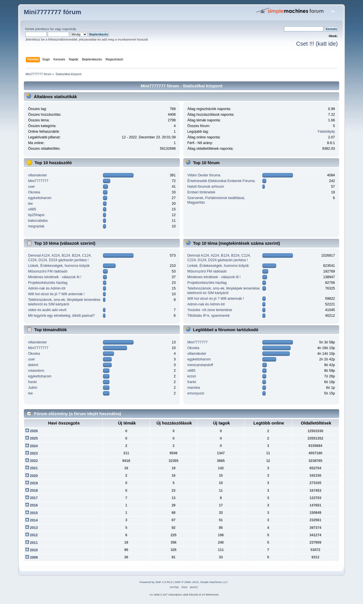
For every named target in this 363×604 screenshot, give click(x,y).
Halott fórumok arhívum (205, 187)
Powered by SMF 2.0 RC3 (156, 582)
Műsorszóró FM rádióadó (47, 271)
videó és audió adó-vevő (47, 310)
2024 (34, 446)
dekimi (33, 365)
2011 (34, 543)
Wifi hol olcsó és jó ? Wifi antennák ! (56, 294)
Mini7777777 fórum (52, 12)
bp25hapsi (36, 215)
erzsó (191, 376)
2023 (34, 453)
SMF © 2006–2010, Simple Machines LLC (201, 582)
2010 (34, 550)
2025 (34, 438)
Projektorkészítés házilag (47, 283)
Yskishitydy (326, 132)
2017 (34, 498)
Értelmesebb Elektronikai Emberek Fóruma (221, 181)
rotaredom (36, 371)
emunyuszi (195, 393)
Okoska (34, 192)
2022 (34, 461)
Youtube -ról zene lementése (209, 310)
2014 (34, 520)
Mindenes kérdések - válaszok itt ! (54, 277)
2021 (34, 468)
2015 (34, 513)
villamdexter (37, 175)
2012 (34, 535)
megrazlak (36, 226)
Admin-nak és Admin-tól (47, 288)
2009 (34, 557)
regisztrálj (69, 29)
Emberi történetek (201, 192)
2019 (34, 483)
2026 (34, 431)
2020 (34, 476)
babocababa (38, 221)
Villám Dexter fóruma (203, 175)
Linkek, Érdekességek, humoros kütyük (59, 266)
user (31, 187)
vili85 (32, 209)
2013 (34, 528)
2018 (34, 491)
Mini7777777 (38, 181)
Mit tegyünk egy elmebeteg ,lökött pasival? (61, 316)
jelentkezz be (44, 29)
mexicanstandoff (200, 365)
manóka (193, 388)
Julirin (32, 388)
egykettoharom (39, 198)
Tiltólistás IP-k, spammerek (208, 316)
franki (32, 382)
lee (30, 204)
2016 (34, 505)
